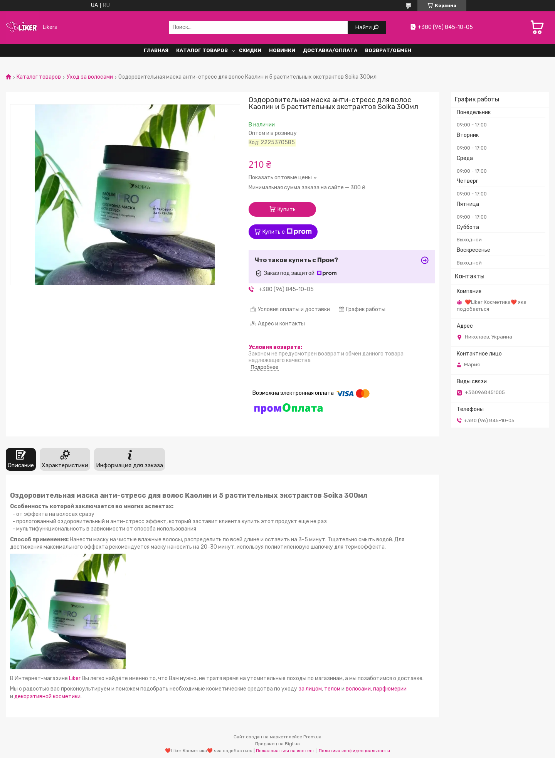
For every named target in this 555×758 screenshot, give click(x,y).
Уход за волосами (90, 77)
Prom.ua (312, 736)
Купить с (287, 231)
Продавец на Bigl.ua (277, 743)
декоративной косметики (47, 696)
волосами (358, 689)
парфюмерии (390, 689)
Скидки (250, 50)
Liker (75, 678)
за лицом (310, 689)
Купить (287, 209)
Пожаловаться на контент (285, 750)
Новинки (282, 50)
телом (332, 689)
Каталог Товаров (202, 50)
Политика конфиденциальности (354, 750)
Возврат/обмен (388, 50)
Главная (156, 50)
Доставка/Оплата (330, 50)
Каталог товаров (39, 77)
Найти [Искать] (364, 27)
